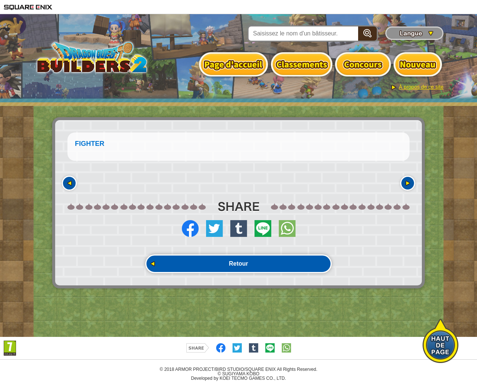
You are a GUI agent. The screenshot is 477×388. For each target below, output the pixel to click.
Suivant (407, 183)
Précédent (69, 183)
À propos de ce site (421, 87)
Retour (238, 263)
